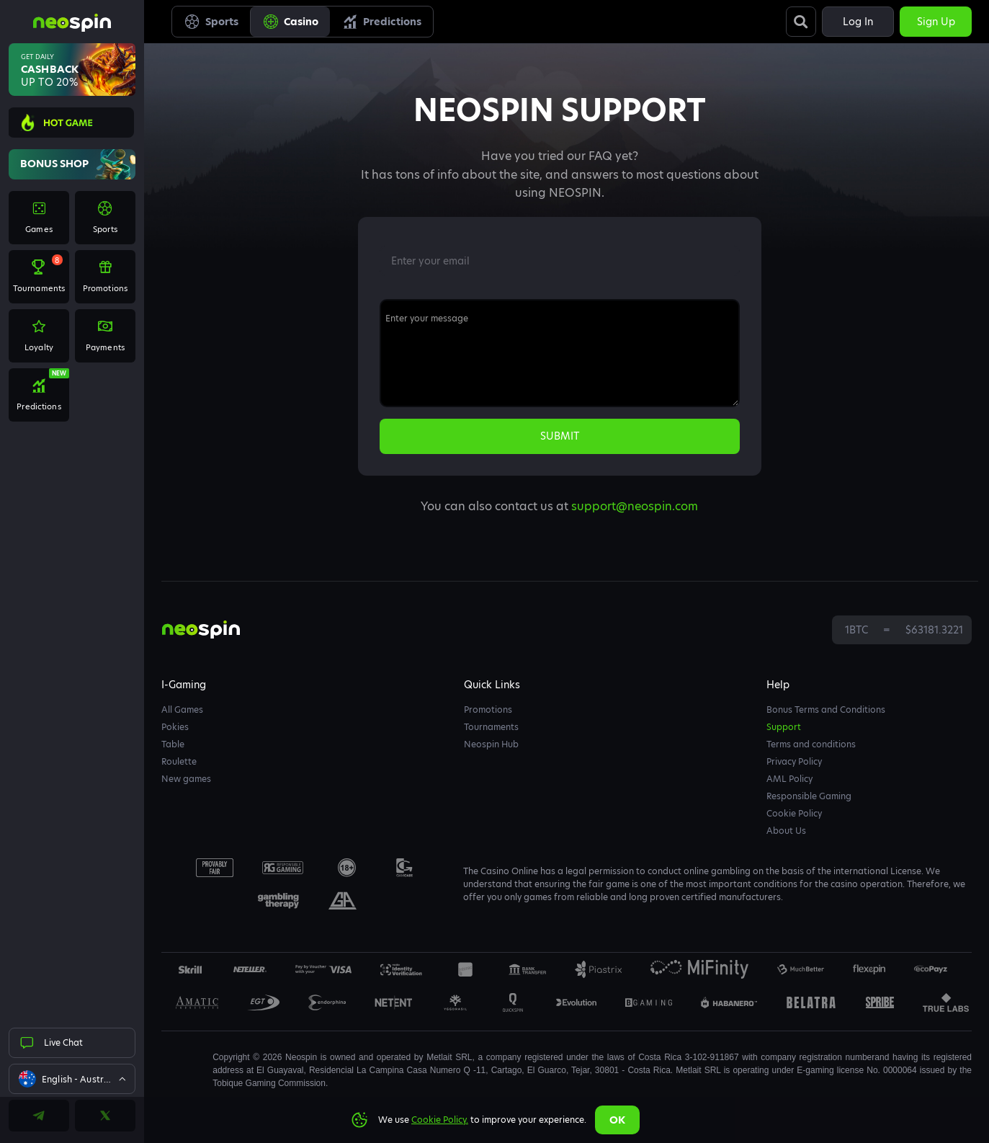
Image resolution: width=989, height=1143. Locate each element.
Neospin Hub (491, 744)
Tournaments (491, 727)
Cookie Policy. (439, 1119)
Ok (617, 1120)
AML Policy (789, 779)
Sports (211, 21)
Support (783, 727)
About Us (786, 830)
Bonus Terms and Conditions (825, 709)
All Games (182, 709)
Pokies (175, 727)
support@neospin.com (634, 506)
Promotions (488, 709)
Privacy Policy (794, 761)
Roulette (179, 761)
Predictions (381, 21)
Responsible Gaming (808, 796)
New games (186, 779)
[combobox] (72, 1079)
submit (559, 436)
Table (172, 744)
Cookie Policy (794, 813)
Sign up (936, 21)
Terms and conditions (811, 744)
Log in (858, 21)
